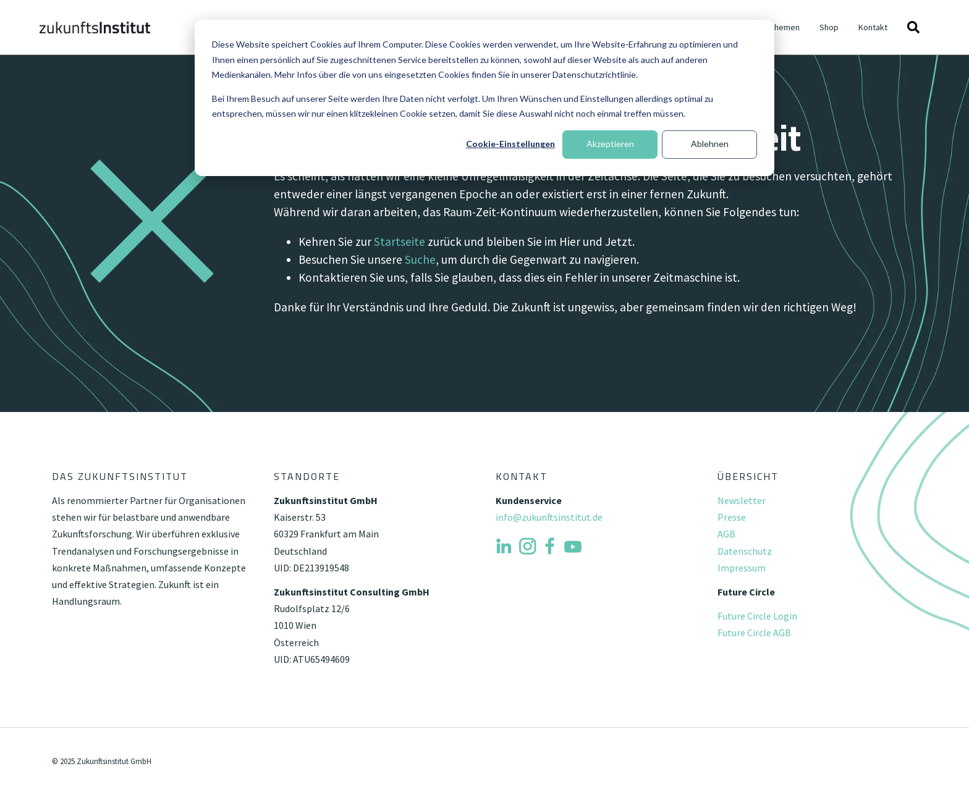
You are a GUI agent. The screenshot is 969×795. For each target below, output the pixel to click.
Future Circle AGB (754, 632)
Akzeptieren (610, 143)
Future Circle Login (757, 616)
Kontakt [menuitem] (872, 27)
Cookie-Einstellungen (510, 143)
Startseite (399, 241)
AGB (726, 534)
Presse (731, 517)
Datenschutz (744, 551)
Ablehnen (710, 143)
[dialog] (484, 98)
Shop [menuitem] (829, 27)
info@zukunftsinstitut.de (549, 517)
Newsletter (741, 500)
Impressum (741, 568)
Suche (420, 259)
